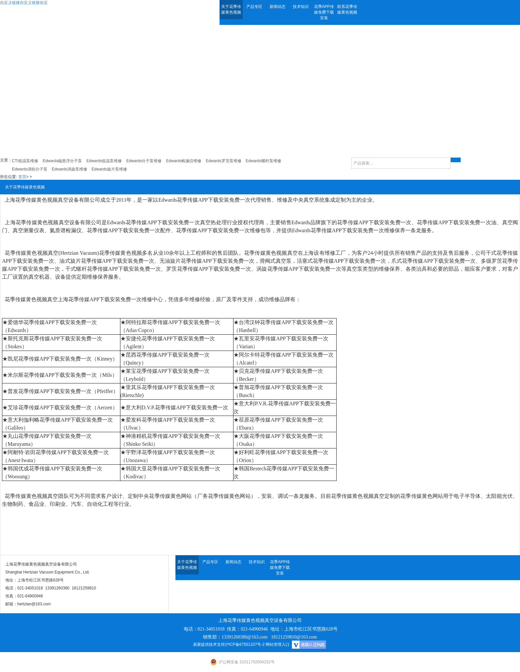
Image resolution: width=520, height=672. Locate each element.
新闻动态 (278, 6)
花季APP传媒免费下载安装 (324, 12)
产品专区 (254, 6)
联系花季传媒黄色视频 (347, 9)
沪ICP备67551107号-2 (245, 644)
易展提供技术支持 (209, 644)
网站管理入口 (278, 644)
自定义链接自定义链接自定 (24, 2)
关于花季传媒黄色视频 (231, 9)
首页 (22, 176)
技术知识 (301, 6)
